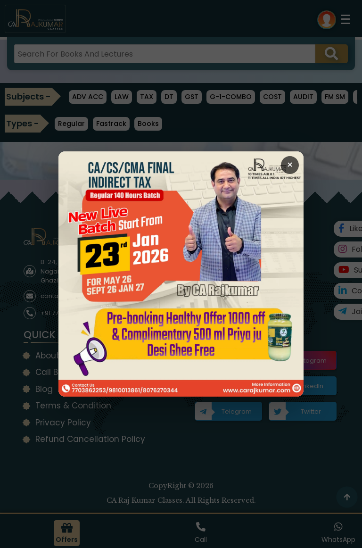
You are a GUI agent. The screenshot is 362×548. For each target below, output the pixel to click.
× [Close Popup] (290, 165)
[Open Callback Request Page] (181, 274)
